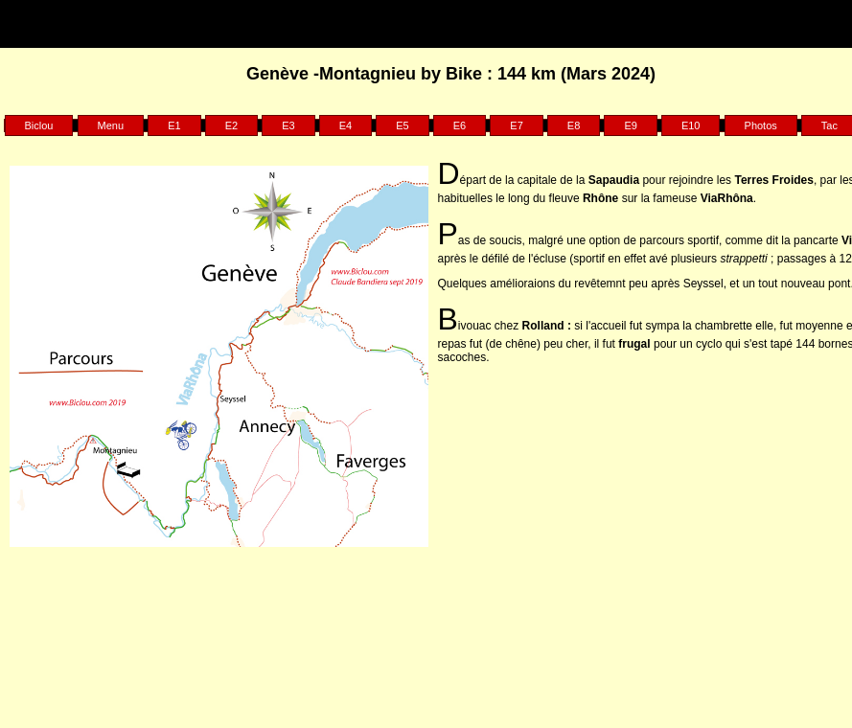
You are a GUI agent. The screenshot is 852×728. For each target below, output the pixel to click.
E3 (288, 125)
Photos (761, 125)
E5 (402, 125)
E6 (459, 125)
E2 (231, 125)
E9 (630, 125)
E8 (573, 125)
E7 (516, 125)
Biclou (39, 125)
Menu (111, 125)
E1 (174, 125)
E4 (345, 125)
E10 (691, 125)
